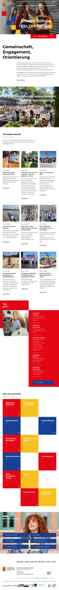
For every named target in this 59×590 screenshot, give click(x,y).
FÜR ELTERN (36, 535)
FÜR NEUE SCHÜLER (11, 535)
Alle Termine (39, 382)
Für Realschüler (10, 546)
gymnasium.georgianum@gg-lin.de (25, 574)
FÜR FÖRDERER (9, 541)
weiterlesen (6, 188)
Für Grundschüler (39, 541)
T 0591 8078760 (20, 572)
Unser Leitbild (21, 80)
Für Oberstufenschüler (41, 546)
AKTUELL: (40, 36)
